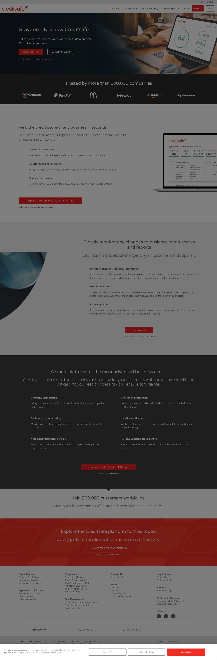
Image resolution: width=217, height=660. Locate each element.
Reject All (107, 652)
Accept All (186, 652)
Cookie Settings (147, 652)
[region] (108, 652)
